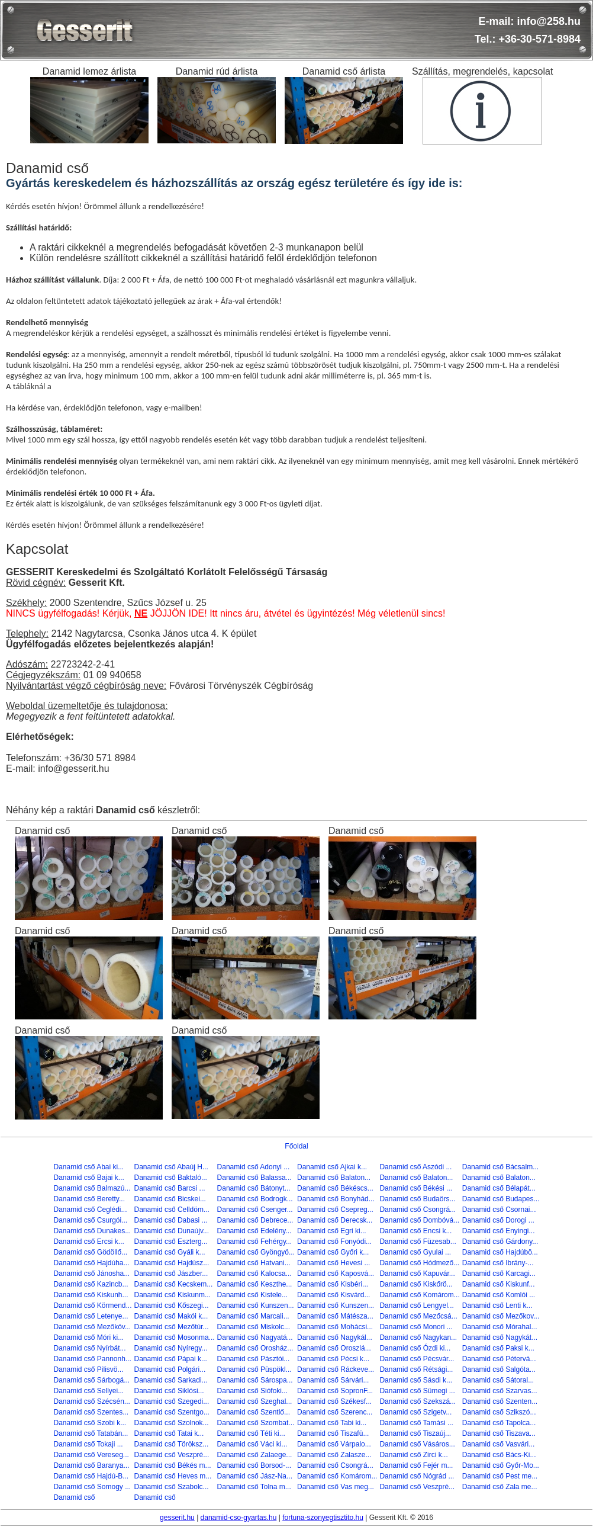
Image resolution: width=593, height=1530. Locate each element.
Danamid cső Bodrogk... (255, 1199)
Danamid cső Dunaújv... (172, 1231)
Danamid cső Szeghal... (254, 1401)
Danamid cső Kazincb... (90, 1284)
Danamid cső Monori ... (415, 1327)
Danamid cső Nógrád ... (416, 1476)
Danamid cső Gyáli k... (169, 1252)
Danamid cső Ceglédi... (90, 1209)
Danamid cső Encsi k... (415, 1231)
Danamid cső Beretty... (89, 1199)
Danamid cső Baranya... (91, 1465)
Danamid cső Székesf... (334, 1401)
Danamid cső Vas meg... (335, 1487)
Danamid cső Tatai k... (169, 1433)
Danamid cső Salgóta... (499, 1369)
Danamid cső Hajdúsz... (172, 1263)
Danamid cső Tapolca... (499, 1423)
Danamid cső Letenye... (90, 1316)
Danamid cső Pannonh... (92, 1359)
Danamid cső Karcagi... (499, 1273)
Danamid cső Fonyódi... (334, 1241)
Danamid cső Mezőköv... (92, 1327)
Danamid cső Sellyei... (88, 1391)
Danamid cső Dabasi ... (171, 1220)
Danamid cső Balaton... (333, 1177)
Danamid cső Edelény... (254, 1231)
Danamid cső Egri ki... (331, 1231)
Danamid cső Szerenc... (334, 1412)
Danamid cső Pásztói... (253, 1359)
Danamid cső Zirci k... (413, 1455)
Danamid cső (74, 1497)
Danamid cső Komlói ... (498, 1295)
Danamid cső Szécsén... (91, 1401)
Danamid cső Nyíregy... (171, 1348)
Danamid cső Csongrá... (417, 1209)
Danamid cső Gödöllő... (90, 1252)
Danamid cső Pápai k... (170, 1359)
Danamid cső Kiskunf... (498, 1284)
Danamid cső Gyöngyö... (256, 1252)
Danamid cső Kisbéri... (332, 1284)
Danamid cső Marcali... (253, 1316)
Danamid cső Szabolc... (171, 1487)
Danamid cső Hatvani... (254, 1263)
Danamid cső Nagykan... (418, 1337)
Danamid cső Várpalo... (334, 1444)
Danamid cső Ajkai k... (332, 1167)
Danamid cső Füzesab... (417, 1241)
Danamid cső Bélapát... (499, 1188)
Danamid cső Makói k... (171, 1316)
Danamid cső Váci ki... (252, 1444)
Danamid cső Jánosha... (91, 1273)
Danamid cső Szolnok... (171, 1423)
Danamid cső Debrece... (255, 1220)
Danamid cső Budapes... (501, 1199)
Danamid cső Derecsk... (334, 1220)
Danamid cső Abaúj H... (171, 1167)
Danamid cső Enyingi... (498, 1231)
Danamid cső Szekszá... (417, 1401)
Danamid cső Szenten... (499, 1401)
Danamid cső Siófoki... (252, 1391)
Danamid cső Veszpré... (172, 1455)
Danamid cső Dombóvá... (419, 1220)
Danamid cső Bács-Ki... (499, 1455)
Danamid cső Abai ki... (88, 1167)
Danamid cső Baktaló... (170, 1177)
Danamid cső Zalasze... (334, 1455)
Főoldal (296, 1146)
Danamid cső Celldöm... (172, 1209)
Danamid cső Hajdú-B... (90, 1476)
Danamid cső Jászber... (171, 1273)
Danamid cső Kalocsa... (254, 1273)
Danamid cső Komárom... (419, 1295)
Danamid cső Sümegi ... (417, 1391)
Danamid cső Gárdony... (500, 1241)
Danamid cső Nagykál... (334, 1337)
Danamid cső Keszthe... (254, 1284)
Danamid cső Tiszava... (499, 1433)
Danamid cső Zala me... (499, 1487)
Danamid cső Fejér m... (416, 1465)
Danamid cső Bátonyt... (254, 1188)
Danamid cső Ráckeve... (335, 1369)
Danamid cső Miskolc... (253, 1327)
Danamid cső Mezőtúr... (171, 1327)
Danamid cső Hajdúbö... (500, 1252)
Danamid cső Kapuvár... (417, 1273)
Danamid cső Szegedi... (172, 1401)
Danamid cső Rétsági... (416, 1369)
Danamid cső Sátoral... (498, 1380)
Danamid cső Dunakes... (92, 1231)
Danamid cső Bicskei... (170, 1199)
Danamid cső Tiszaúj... (415, 1433)
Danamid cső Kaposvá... (335, 1273)
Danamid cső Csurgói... (90, 1220)
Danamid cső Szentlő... (253, 1412)
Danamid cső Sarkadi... (171, 1380)
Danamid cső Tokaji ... (88, 1444)
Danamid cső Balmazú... (91, 1188)
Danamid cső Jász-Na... (254, 1476)
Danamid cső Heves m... (173, 1476)
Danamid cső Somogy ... (92, 1487)
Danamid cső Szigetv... (415, 1412)
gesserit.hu (177, 1517)
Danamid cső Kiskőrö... (415, 1284)
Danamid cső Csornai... (499, 1209)
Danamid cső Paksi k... (498, 1348)
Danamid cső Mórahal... (499, 1327)
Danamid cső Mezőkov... (501, 1316)
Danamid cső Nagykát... (499, 1337)
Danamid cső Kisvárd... (333, 1295)
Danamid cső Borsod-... (254, 1465)
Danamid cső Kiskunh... (90, 1295)
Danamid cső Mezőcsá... (418, 1316)
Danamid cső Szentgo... (172, 1412)
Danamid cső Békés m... (172, 1465)
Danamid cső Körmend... (92, 1305)
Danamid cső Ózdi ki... (414, 1348)
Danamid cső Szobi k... (89, 1423)
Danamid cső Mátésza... (335, 1316)
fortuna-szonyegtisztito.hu (322, 1517)
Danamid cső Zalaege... (254, 1455)
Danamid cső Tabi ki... (331, 1423)
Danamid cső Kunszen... (255, 1305)
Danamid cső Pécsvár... (416, 1359)
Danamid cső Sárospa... (255, 1380)
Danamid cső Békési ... (415, 1188)
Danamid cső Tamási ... (416, 1423)
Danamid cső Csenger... (255, 1209)
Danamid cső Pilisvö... (88, 1369)
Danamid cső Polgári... (170, 1369)
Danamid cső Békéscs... (335, 1188)
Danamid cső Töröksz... (171, 1444)
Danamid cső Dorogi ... (498, 1220)
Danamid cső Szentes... (90, 1412)
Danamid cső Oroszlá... (334, 1348)
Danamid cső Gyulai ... (415, 1252)
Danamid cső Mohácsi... (335, 1327)
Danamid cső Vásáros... (417, 1444)
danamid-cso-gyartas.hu (239, 1517)
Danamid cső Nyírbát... (89, 1348)
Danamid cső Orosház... (255, 1348)
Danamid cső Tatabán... (90, 1433)
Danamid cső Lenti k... (497, 1305)
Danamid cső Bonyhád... (336, 1199)
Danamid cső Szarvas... (499, 1391)
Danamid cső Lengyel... (416, 1305)
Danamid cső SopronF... (335, 1391)
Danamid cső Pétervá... (499, 1359)
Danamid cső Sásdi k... (415, 1380)
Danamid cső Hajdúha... (91, 1263)
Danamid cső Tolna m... (254, 1487)
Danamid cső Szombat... (256, 1423)
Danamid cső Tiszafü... (333, 1433)
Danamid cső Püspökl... (254, 1369)
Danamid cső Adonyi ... (253, 1167)
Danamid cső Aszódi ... (415, 1167)
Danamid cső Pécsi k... (333, 1359)
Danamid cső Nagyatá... (255, 1337)
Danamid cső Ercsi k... (88, 1241)
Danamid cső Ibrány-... (498, 1263)
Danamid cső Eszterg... (171, 1241)
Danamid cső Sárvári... (333, 1380)
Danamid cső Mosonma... (174, 1337)
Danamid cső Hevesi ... (333, 1263)
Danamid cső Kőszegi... (171, 1305)
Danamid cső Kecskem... (173, 1284)
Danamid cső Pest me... (499, 1476)
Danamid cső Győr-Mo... (500, 1465)
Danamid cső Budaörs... (417, 1199)
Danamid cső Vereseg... (90, 1455)
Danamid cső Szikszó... (499, 1412)
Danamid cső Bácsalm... (500, 1167)
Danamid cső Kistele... (252, 1295)
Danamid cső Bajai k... (88, 1177)
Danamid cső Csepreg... (335, 1209)
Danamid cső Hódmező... (419, 1263)
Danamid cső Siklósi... (169, 1391)
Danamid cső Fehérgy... (254, 1241)
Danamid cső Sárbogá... (91, 1380)
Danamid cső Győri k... (333, 1252)
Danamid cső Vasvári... (498, 1444)
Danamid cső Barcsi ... (169, 1188)
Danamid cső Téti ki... (251, 1433)
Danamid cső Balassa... (254, 1177)
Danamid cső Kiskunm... (172, 1295)
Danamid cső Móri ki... (88, 1337)
